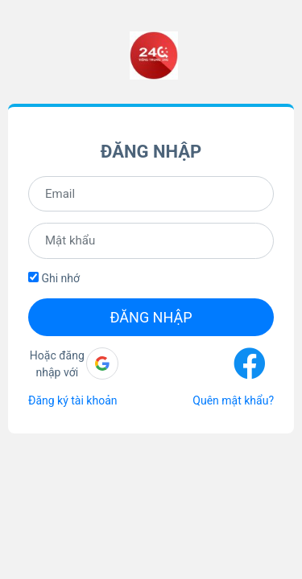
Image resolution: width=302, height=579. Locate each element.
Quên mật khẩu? (233, 400)
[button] (102, 363)
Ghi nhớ (54, 278)
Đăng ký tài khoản (72, 400)
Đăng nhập (151, 317)
